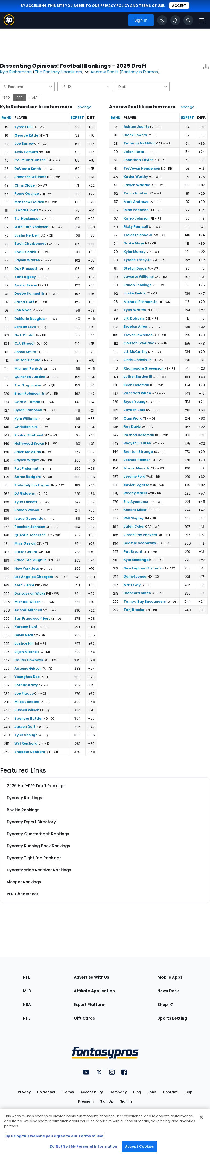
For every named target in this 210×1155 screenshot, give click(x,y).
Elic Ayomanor (136, 501)
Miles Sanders (26, 701)
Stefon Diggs (135, 268)
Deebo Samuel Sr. (29, 293)
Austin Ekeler (25, 285)
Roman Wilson (26, 510)
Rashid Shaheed (28, 435)
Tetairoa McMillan (140, 143)
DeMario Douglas (29, 318)
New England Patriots (143, 568)
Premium (86, 1101)
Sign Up (106, 1101)
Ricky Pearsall (136, 226)
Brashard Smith (137, 593)
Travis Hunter (135, 193)
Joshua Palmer (137, 459)
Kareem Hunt (25, 626)
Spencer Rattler (28, 718)
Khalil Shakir (25, 252)
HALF (34, 97)
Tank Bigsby (25, 276)
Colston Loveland (139, 343)
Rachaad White (137, 393)
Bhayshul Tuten (137, 443)
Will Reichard (25, 743)
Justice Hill (24, 643)
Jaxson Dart (25, 726)
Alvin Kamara (26, 152)
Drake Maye (134, 243)
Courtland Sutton (30, 160)
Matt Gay (132, 585)
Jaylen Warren (27, 260)
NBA (27, 1004)
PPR (20, 97)
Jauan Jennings (137, 285)
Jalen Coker (134, 526)
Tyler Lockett (25, 502)
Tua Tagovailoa (28, 385)
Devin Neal (23, 635)
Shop (165, 1004)
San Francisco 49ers (32, 618)
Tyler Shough (25, 735)
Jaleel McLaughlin (30, 560)
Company (118, 1092)
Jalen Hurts (134, 151)
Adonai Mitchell (28, 610)
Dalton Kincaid (27, 360)
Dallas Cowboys (28, 660)
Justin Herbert (27, 235)
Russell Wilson (26, 710)
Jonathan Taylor (138, 160)
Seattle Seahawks (140, 543)
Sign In (126, 1101)
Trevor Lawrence (138, 335)
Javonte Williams (139, 276)
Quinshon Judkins (29, 376)
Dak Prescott (25, 268)
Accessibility (91, 1092)
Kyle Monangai (137, 559)
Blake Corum (25, 552)
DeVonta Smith (27, 168)
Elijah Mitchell (26, 651)
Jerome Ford (134, 476)
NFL (26, 977)
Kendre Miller (135, 509)
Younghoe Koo (27, 676)
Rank (6, 117)
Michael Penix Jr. (28, 368)
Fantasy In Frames (139, 72)
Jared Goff (24, 302)
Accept (179, 5)
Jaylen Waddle (137, 185)
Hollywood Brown (29, 443)
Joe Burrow (24, 143)
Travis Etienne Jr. (138, 235)
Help (188, 1092)
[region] (105, 1132)
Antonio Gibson (28, 668)
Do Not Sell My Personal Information (83, 1146)
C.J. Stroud (24, 343)
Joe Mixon (22, 310)
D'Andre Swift (26, 210)
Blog (137, 1092)
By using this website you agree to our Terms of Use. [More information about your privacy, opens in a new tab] (54, 1136)
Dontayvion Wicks (29, 593)
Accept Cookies (139, 1146)
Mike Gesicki (25, 543)
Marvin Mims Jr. (137, 468)
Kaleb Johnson (137, 218)
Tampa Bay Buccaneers (145, 601)
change (84, 107)
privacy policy (114, 5)
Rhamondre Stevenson (144, 368)
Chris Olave (24, 185)
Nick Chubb (24, 335)
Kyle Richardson (16, 72)
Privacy (24, 1092)
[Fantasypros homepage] (9, 24)
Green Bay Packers (140, 535)
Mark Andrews (136, 201)
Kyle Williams (25, 418)
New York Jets (26, 568)
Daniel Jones (135, 576)
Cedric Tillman (27, 402)
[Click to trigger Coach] (162, 20)
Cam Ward (133, 418)
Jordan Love (25, 326)
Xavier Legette (136, 485)
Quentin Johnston (30, 535)
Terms (68, 1092)
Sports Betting (172, 1018)
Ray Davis (132, 426)
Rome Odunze (26, 193)
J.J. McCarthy (135, 351)
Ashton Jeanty (136, 126)
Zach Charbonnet (30, 243)
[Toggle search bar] (188, 20)
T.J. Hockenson (27, 218)
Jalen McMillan (27, 452)
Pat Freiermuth (27, 468)
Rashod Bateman (139, 435)
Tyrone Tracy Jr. (137, 260)
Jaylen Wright (26, 460)
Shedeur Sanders (29, 751)
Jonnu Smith (25, 352)
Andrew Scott (104, 72)
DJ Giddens (24, 493)
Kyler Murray (134, 251)
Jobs (152, 1092)
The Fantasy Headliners (58, 72)
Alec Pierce (24, 585)
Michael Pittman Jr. (141, 301)
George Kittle (26, 135)
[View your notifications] (175, 20)
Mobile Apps (170, 977)
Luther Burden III (138, 376)
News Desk (168, 991)
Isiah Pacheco (136, 210)
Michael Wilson (27, 601)
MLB (27, 991)
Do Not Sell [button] (46, 1092)
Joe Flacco (24, 693)
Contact (170, 1092)
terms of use (151, 5)
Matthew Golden (29, 202)
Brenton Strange (138, 451)
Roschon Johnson (29, 526)
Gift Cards (84, 1018)
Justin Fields (134, 293)
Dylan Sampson (28, 410)
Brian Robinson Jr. (29, 393)
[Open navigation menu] (201, 20)
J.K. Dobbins (134, 318)
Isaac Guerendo (28, 518)
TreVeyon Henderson (142, 168)
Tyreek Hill (23, 127)
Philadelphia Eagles (32, 485)
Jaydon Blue (134, 409)
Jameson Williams (30, 177)
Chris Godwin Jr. (138, 360)
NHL (26, 1018)
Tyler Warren (135, 310)
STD (7, 97)
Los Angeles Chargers (33, 576)
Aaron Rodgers (27, 476)
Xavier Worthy (136, 176)
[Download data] (206, 67)
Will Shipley (134, 518)
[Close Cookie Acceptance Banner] (201, 1117)
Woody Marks (135, 493)
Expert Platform (90, 1004)
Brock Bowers (135, 135)
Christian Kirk (26, 426)
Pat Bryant (133, 551)
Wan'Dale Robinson (31, 226)
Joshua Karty (26, 685)
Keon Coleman (136, 385)
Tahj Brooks (134, 609)
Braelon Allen (135, 326)
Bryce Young (134, 401)
